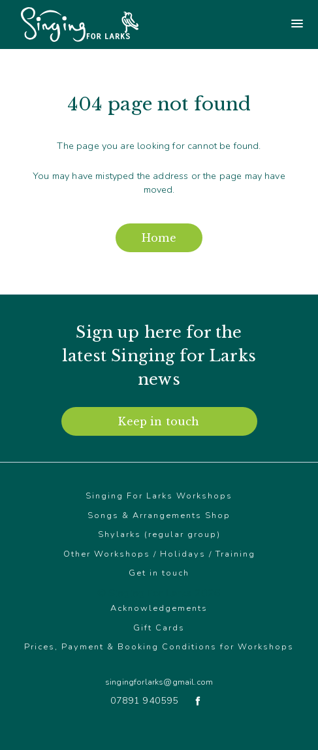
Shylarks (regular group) (159, 534)
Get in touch (159, 573)
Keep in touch (158, 421)
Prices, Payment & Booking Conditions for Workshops (159, 647)
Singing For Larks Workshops (159, 496)
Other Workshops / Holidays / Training (159, 554)
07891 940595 (144, 700)
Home (159, 237)
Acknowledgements (159, 608)
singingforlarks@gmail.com (159, 682)
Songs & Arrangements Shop (159, 515)
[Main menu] (239, 24)
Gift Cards (159, 628)
